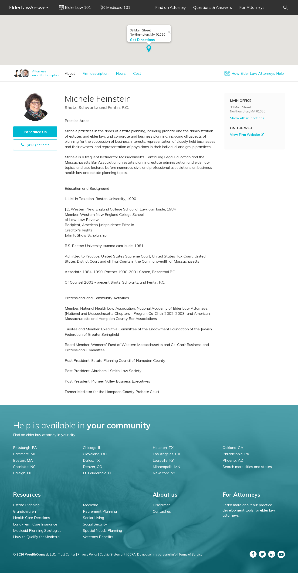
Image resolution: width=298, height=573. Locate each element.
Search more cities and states (247, 466)
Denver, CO (92, 466)
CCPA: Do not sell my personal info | (152, 554)
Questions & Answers (212, 7)
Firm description (95, 73)
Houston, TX (163, 447)
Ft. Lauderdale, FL (97, 473)
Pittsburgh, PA (25, 447)
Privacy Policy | (88, 554)
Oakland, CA (233, 447)
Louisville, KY (163, 460)
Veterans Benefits (98, 536)
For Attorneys (251, 7)
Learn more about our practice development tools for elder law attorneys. (249, 510)
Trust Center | (67, 554)
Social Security (95, 524)
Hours (121, 73)
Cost (137, 73)
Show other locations (247, 118)
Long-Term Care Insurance (35, 524)
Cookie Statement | (113, 554)
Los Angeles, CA (166, 453)
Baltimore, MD (25, 453)
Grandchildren (24, 511)
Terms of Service (191, 554)
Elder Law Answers (29, 7)
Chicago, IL (92, 447)
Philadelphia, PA (236, 453)
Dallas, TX (91, 460)
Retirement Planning (100, 511)
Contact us (162, 511)
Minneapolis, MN (166, 466)
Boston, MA (23, 460)
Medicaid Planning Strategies (37, 530)
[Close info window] (169, 32)
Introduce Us (35, 131)
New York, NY (164, 473)
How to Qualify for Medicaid (36, 536)
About (70, 73)
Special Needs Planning (102, 530)
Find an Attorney (170, 7)
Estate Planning (26, 504)
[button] (149, 49)
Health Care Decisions (31, 517)
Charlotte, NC (24, 466)
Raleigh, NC (22, 473)
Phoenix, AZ (233, 460)
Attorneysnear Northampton (45, 73)
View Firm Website (247, 134)
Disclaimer (161, 504)
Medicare (90, 504)
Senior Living (93, 517)
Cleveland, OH (95, 453)
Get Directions (142, 39)
